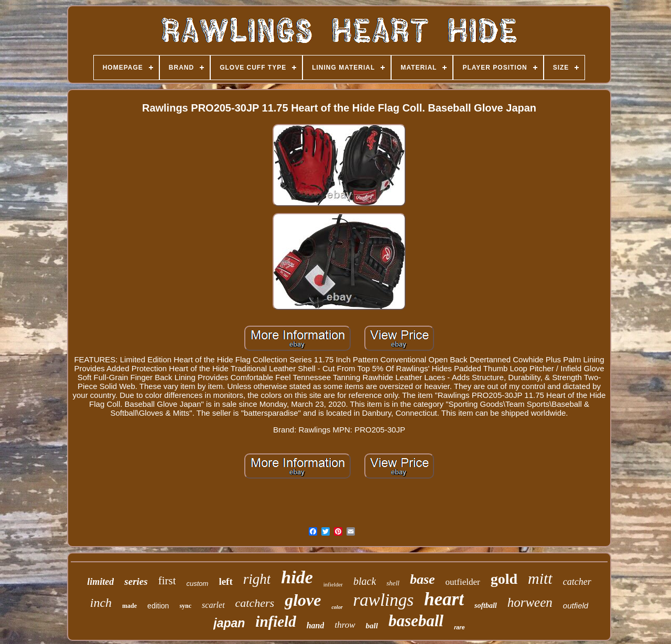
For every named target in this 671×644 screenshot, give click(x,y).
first (167, 580)
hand (315, 625)
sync (185, 605)
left (225, 581)
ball (372, 625)
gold (504, 579)
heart (444, 599)
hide (296, 577)
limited (100, 581)
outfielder (463, 582)
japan (229, 623)
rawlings (383, 600)
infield (275, 621)
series (135, 581)
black (364, 581)
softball (485, 605)
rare (459, 627)
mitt (540, 578)
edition (158, 606)
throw (344, 625)
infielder (333, 584)
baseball (415, 621)
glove (303, 600)
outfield (575, 605)
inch (101, 602)
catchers (255, 602)
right (257, 579)
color (336, 607)
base (422, 579)
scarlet (213, 605)
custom (197, 583)
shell (392, 583)
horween (530, 602)
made (129, 605)
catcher (577, 581)
